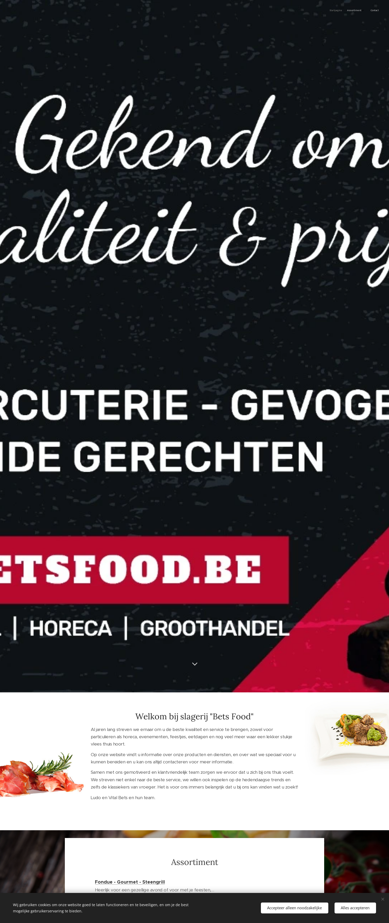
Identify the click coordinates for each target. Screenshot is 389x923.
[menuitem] (365, 10)
